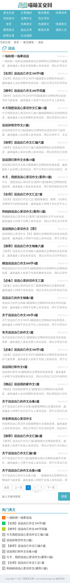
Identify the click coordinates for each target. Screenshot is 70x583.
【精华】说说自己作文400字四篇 (27, 528)
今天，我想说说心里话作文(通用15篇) (30, 557)
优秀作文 (26, 18)
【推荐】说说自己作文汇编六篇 (26, 545)
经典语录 (61, 12)
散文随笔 (43, 12)
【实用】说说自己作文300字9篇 (26, 523)
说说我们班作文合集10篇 (22, 551)
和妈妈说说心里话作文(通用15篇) (27, 568)
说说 (40, 42)
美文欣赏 (8, 12)
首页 (9, 24)
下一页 (51, 487)
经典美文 (26, 24)
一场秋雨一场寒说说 (19, 517)
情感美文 (61, 24)
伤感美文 (43, 24)
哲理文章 (8, 35)
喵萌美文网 (28, 578)
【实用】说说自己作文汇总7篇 (25, 562)
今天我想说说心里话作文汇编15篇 (28, 534)
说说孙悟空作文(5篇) (19, 540)
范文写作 (43, 18)
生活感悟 (26, 35)
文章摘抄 (26, 12)
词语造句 (8, 18)
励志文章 (26, 29)
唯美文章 (43, 29)
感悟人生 (61, 29)
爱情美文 (8, 29)
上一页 (18, 487)
